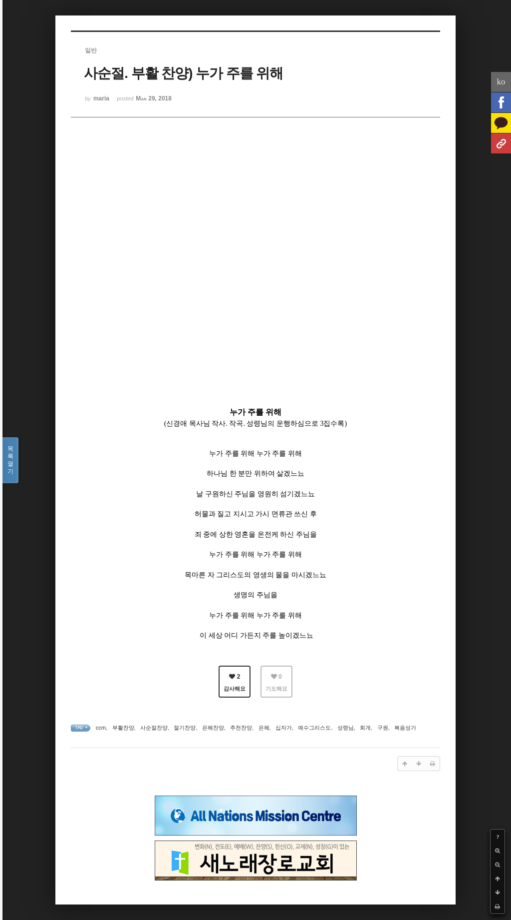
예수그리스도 (314, 728)
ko (501, 81)
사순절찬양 (154, 728)
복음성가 (405, 728)
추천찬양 (241, 728)
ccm (101, 728)
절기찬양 (185, 728)
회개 (365, 728)
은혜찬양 (213, 728)
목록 (10, 460)
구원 (382, 728)
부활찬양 (123, 728)
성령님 (345, 728)
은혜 (263, 728)
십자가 (283, 728)
